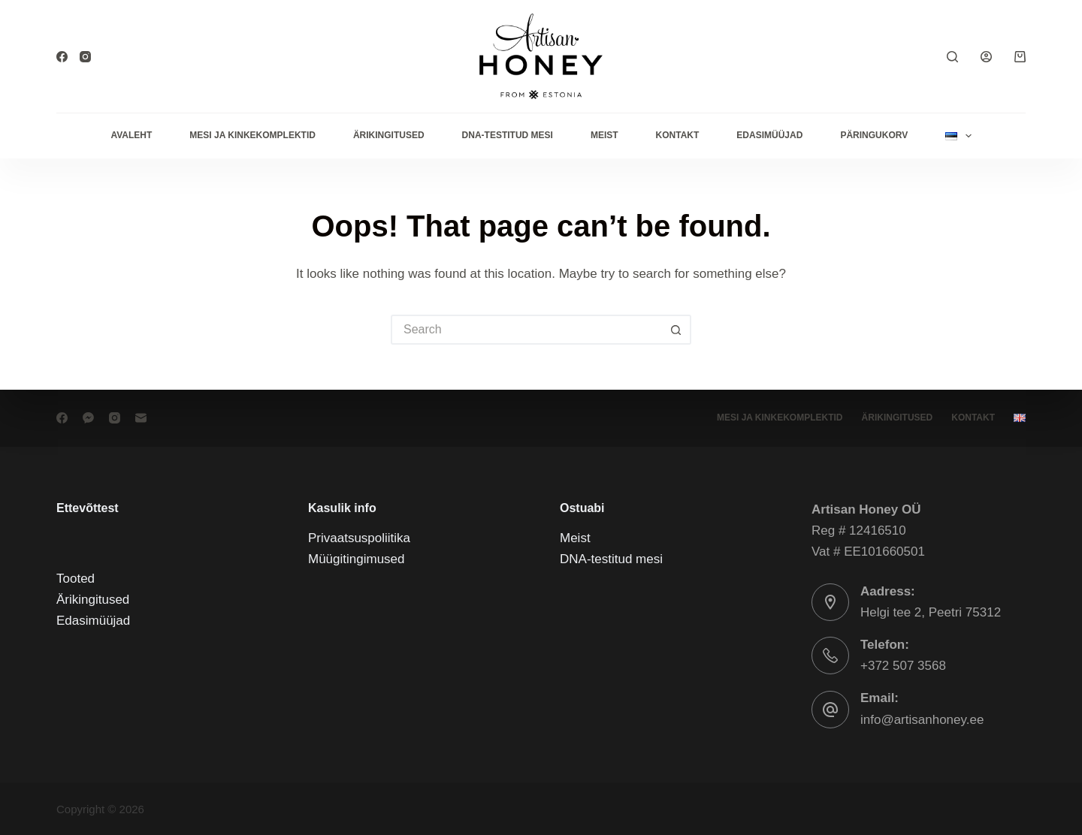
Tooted (75, 578)
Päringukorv (874, 135)
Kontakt (678, 135)
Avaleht (131, 135)
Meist (604, 135)
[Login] (986, 56)
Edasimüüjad (769, 135)
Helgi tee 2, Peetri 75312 (930, 612)
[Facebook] (62, 56)
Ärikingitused (389, 135)
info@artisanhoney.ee (922, 719)
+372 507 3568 (903, 666)
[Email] (141, 418)
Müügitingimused (356, 559)
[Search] (952, 56)
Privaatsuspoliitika (359, 538)
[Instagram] (85, 56)
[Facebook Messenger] (88, 418)
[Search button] (676, 330)
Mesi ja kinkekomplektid (252, 135)
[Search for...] (526, 330)
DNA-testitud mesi (507, 135)
